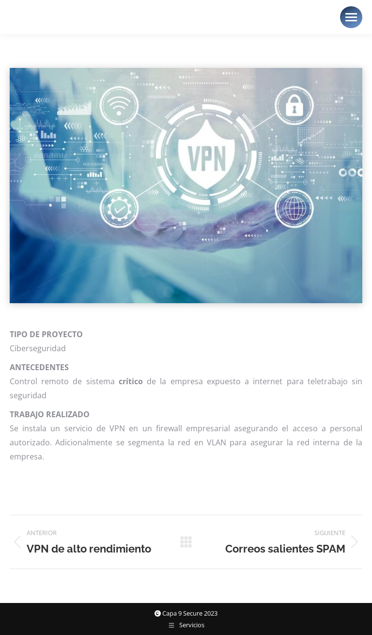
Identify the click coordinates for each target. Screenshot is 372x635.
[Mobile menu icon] (351, 17)
